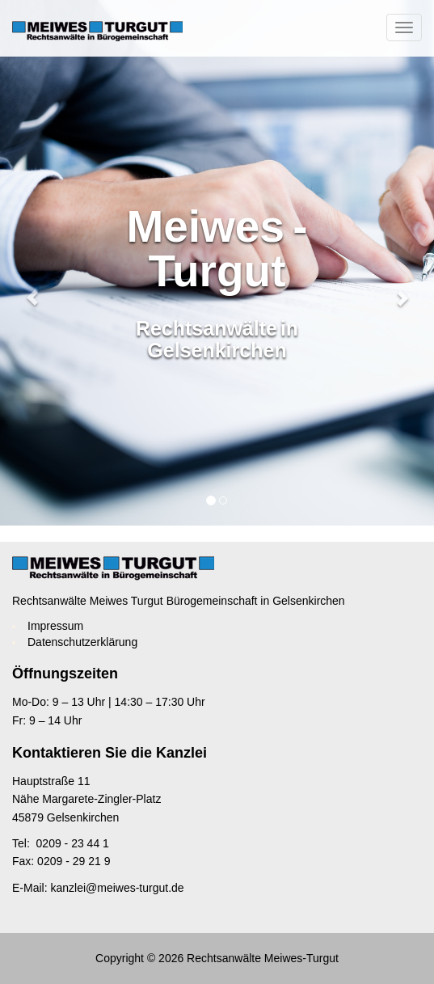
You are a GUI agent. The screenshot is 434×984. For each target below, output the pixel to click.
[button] (32, 263)
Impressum (55, 625)
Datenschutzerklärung (82, 642)
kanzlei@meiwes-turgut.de (116, 887)
